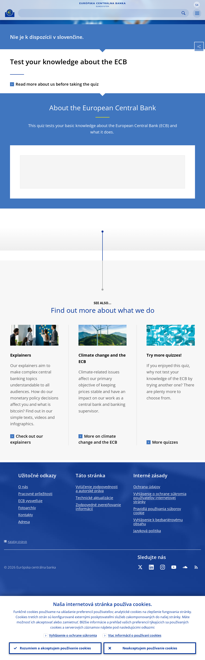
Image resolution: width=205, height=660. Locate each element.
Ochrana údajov (146, 486)
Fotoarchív (27, 507)
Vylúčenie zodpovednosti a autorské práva (97, 488)
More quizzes (165, 442)
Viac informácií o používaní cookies (134, 635)
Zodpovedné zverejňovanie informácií (98, 506)
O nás (23, 486)
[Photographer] (55, 342)
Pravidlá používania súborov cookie (157, 510)
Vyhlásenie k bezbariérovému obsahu (158, 521)
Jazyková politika (147, 530)
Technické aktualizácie (94, 497)
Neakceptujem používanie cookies (150, 648)
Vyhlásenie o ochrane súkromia (73, 635)
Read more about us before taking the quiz (57, 84)
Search (183, 13)
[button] (197, 5)
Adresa (24, 521)
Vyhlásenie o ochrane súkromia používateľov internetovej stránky (159, 497)
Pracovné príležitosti (35, 493)
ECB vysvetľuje (30, 500)
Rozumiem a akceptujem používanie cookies (55, 648)
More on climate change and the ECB (97, 439)
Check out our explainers (26, 439)
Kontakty (25, 514)
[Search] (100, 13)
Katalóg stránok (17, 542)
